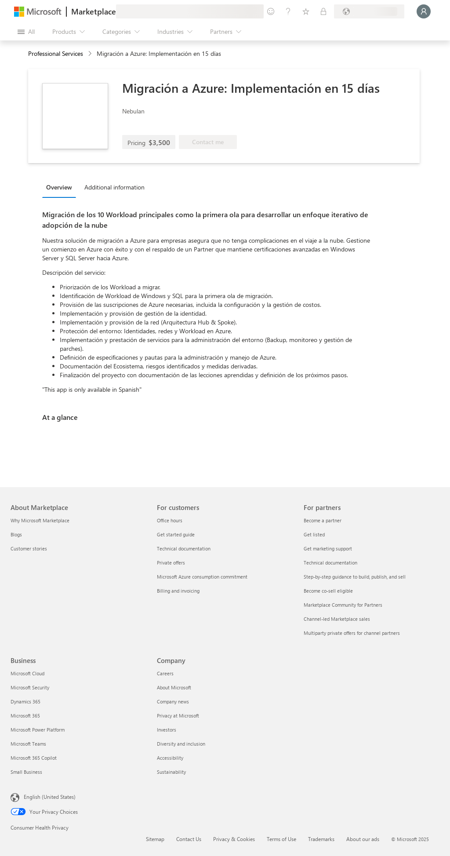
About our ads (362, 838)
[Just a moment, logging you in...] (423, 11)
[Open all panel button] (26, 31)
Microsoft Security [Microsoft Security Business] (30, 687)
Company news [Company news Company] (173, 701)
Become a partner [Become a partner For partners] (322, 520)
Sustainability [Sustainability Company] (171, 772)
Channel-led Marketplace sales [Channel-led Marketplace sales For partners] (337, 619)
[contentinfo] (90, 54)
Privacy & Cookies (234, 838)
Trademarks (321, 838)
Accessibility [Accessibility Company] (170, 757)
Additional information (114, 187)
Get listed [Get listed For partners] (314, 534)
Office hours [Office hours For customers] (169, 520)
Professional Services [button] (55, 53)
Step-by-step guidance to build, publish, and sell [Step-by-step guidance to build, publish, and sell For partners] (355, 576)
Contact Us (188, 838)
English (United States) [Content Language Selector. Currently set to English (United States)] (50, 796)
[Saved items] (306, 11)
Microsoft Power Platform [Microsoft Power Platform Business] (38, 729)
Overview (59, 187)
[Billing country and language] (369, 11)
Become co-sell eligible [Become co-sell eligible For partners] (328, 590)
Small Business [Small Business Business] (26, 772)
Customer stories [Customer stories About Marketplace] (29, 548)
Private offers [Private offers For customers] (171, 562)
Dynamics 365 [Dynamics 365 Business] (25, 701)
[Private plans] (323, 11)
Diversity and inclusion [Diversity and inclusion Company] (181, 743)
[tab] (61, 187)
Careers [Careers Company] (165, 673)
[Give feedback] (271, 11)
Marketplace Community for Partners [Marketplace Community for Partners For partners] (343, 604)
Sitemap (155, 838)
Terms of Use (281, 838)
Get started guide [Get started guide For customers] (176, 534)
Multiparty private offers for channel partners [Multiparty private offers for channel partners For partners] (352, 633)
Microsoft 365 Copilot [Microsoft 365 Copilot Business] (34, 757)
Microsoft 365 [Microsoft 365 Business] (25, 715)
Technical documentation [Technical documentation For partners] (330, 562)
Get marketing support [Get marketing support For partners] (328, 548)
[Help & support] (288, 11)
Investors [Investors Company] (166, 729)
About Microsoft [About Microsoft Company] (174, 687)
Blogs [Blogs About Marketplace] (16, 534)
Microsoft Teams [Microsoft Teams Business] (28, 743)
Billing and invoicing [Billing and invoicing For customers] (178, 590)
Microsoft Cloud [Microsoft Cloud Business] (27, 673)
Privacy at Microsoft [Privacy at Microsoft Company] (178, 715)
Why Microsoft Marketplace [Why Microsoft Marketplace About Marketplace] (40, 520)
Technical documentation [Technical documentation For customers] (183, 548)
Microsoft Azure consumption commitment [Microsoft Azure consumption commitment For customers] (202, 576)
